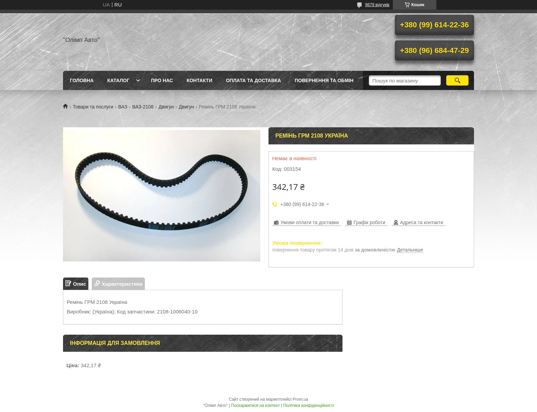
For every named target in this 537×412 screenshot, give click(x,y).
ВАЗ (122, 107)
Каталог (118, 80)
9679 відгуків (377, 4)
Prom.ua (300, 399)
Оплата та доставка (253, 80)
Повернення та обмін (324, 80)
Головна (81, 80)
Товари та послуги (93, 107)
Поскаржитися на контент (255, 405)
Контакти (199, 80)
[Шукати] (457, 80)
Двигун (166, 107)
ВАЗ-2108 (142, 107)
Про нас (162, 80)
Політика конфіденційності (308, 405)
